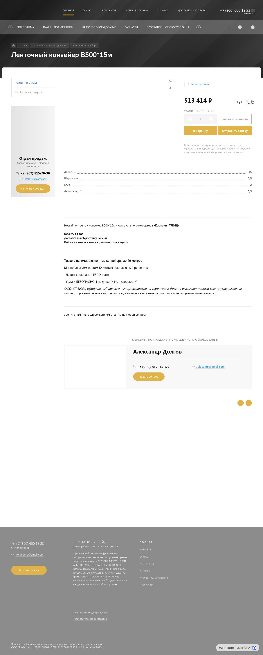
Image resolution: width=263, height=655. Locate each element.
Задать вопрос (149, 376)
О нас (144, 556)
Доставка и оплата (154, 578)
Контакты (147, 563)
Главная (146, 542)
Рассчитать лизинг (234, 119)
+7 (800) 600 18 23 (235, 10)
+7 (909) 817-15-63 (153, 366)
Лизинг (145, 571)
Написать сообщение (34, 188)
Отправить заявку (235, 131)
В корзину (200, 131)
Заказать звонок (29, 570)
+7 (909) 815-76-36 (35, 173)
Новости (146, 585)
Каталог (146, 549)
